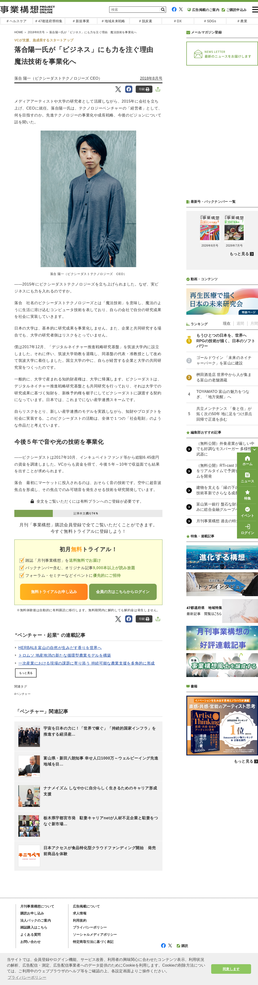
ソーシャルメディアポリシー (95, 934)
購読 (182, 945)
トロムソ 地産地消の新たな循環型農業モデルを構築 (64, 655)
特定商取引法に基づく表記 (93, 941)
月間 (254, 323)
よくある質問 (30, 934)
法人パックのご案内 (35, 920)
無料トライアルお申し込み (54, 592)
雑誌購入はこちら (34, 927)
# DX (178, 21)
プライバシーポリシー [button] (27, 977)
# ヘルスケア (17, 21)
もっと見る (25, 672)
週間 (240, 323)
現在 (227, 323)
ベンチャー (23, 694)
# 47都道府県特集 (48, 21)
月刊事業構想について (37, 906)
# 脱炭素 (145, 21)
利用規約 (79, 920)
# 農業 (242, 21)
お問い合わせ (30, 941)
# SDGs (210, 21)
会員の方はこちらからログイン (123, 592)
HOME (18, 32)
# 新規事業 (81, 21)
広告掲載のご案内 (203, 9)
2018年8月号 (36, 32)
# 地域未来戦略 (113, 21)
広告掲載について (86, 906)
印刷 (144, 89)
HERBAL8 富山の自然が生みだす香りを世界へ (60, 648)
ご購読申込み (234, 9)
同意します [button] (231, 969)
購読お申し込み (32, 913)
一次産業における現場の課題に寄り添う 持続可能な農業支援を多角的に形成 (86, 663)
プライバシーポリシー (90, 927)
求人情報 (79, 913)
